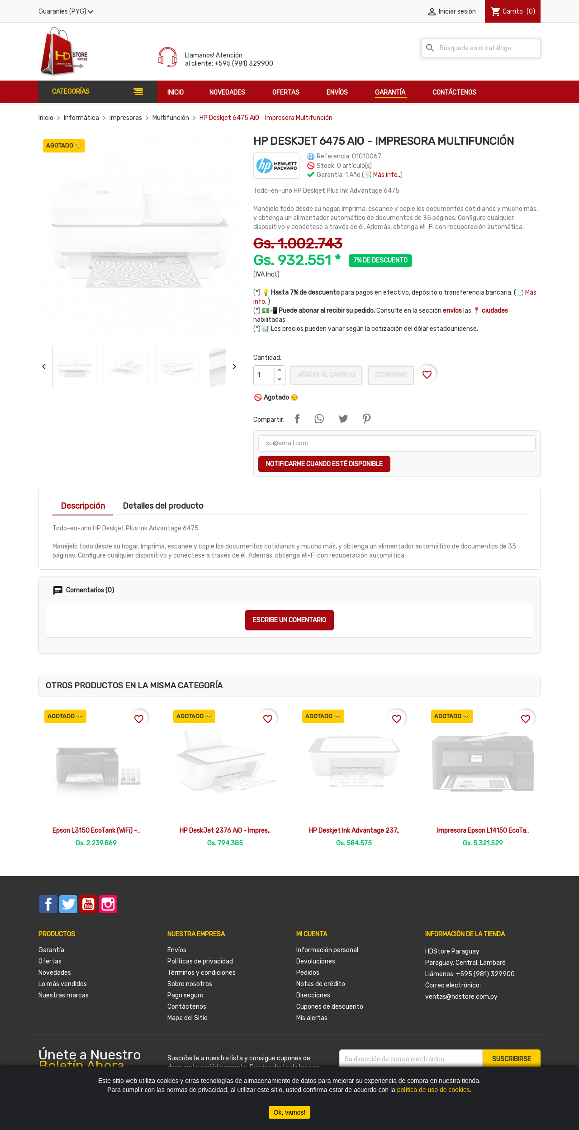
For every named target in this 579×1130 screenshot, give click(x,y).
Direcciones (313, 995)
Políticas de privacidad (200, 961)
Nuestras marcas (63, 995)
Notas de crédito (320, 984)
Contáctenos (186, 1007)
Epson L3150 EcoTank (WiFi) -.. (96, 830)
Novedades (54, 973)
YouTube (88, 904)
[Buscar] (481, 48)
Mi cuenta (311, 934)
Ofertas (50, 961)
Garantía (51, 950)
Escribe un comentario (289, 620)
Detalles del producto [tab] (163, 506)
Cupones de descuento (329, 1007)
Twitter (68, 904)
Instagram (108, 904)
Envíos (176, 950)
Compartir (297, 419)
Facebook (48, 904)
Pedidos (307, 973)
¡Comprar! (391, 375)
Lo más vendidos (62, 984)
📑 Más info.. (382, 175)
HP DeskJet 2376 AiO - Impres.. (225, 830)
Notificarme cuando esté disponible (324, 464)
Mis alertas (311, 1018)
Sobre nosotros (189, 984)
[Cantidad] (264, 375)
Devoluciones (315, 961)
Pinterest (366, 419)
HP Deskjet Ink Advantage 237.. (354, 830)
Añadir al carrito (326, 375)
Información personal (327, 950)
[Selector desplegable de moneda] (67, 11)
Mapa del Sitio (187, 1018)
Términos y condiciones (201, 973)
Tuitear (343, 419)
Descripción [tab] (83, 506)
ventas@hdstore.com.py (461, 997)
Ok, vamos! (290, 1112)
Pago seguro (185, 995)
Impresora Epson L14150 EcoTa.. (483, 830)
